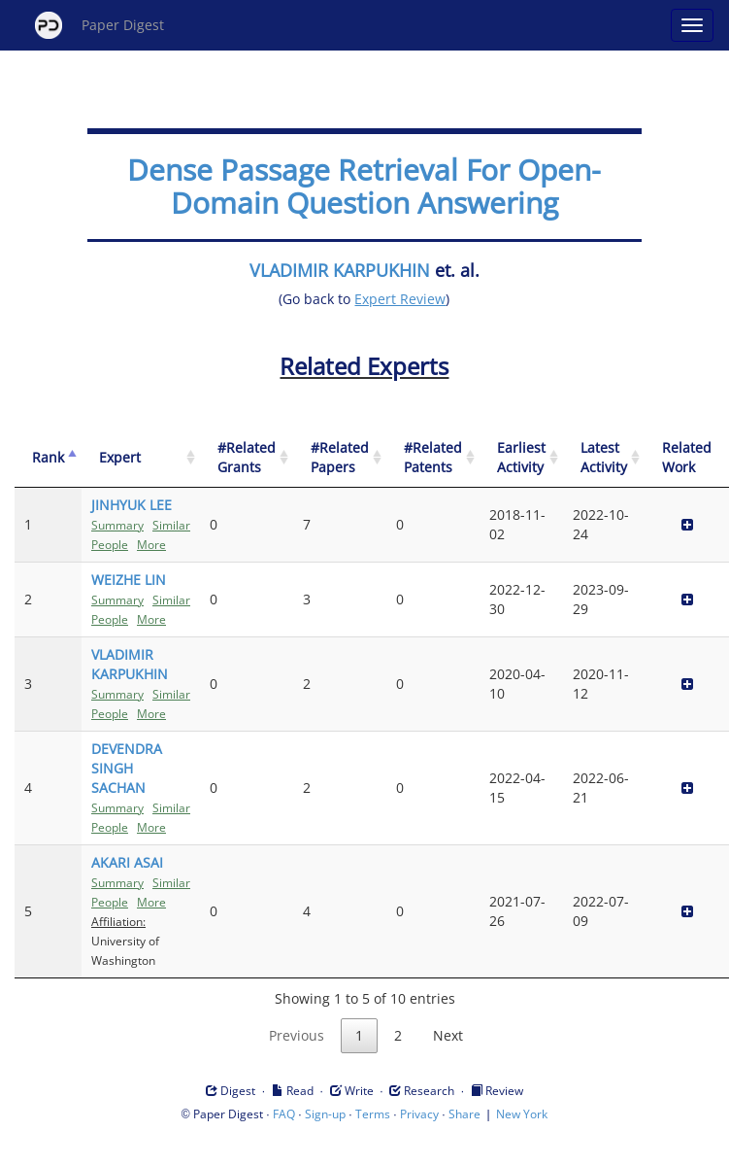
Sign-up (325, 1114)
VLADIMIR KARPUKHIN (339, 270)
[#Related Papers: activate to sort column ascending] (339, 458)
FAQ (284, 1114)
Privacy (419, 1114)
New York (521, 1114)
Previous (296, 1035)
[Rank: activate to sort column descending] (48, 458)
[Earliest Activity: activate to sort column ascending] (521, 458)
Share (464, 1114)
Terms (372, 1114)
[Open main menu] (692, 25)
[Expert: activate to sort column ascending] (141, 458)
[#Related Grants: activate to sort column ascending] (246, 458)
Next (448, 1035)
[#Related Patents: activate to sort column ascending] (433, 458)
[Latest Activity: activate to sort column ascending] (604, 458)
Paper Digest (99, 25)
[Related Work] (687, 458)
